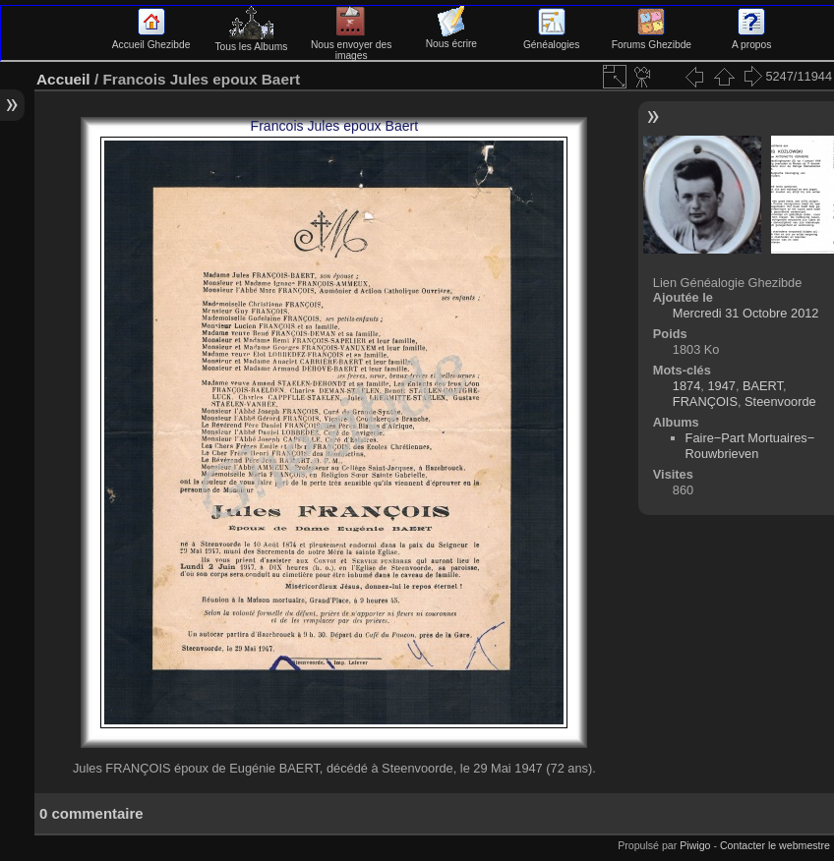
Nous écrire (451, 38)
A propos (751, 39)
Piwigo (695, 845)
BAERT (763, 385)
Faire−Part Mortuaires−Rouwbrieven (750, 445)
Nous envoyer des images (351, 45)
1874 (686, 385)
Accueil (63, 79)
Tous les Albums (250, 41)
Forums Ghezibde (651, 39)
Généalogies (551, 39)
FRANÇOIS (705, 401)
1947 (721, 385)
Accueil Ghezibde (151, 39)
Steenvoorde (780, 401)
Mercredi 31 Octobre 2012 (746, 313)
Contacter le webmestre (775, 845)
